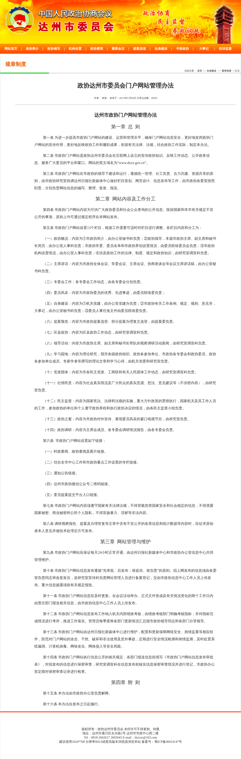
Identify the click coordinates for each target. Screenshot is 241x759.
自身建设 (211, 70)
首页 (199, 70)
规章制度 (226, 70)
